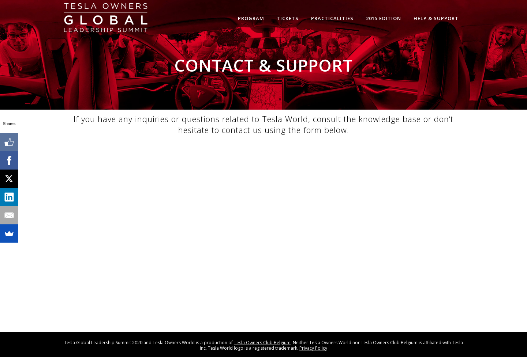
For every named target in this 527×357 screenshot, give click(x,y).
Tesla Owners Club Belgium (262, 342)
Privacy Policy (313, 348)
